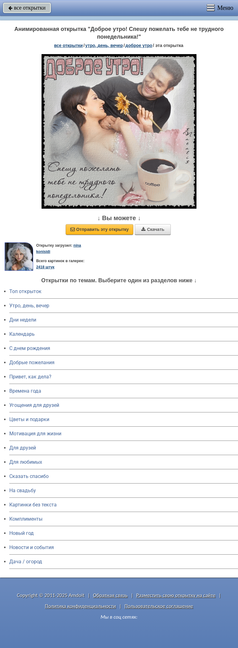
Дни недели (22, 320)
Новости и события (31, 547)
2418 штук (45, 267)
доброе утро (139, 45)
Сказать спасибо (29, 476)
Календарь (22, 334)
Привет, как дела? (30, 377)
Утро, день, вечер (29, 306)
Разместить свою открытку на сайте (176, 595)
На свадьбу (22, 490)
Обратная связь (110, 595)
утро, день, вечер (104, 45)
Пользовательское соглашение (159, 606)
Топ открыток (25, 291)
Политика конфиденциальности (80, 606)
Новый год (21, 533)
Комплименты (25, 519)
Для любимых (25, 462)
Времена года (25, 391)
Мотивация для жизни (35, 434)
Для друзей (22, 448)
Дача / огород (25, 562)
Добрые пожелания (32, 362)
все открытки (27, 8)
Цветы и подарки (29, 419)
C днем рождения (29, 348)
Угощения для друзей (34, 405)
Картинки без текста (33, 505)
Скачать (152, 229)
